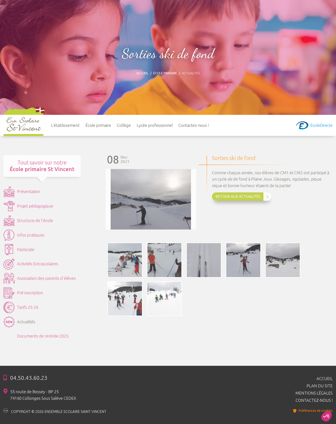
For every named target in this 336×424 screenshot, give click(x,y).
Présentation (21, 193)
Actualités (19, 323)
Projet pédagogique (28, 208)
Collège (124, 125)
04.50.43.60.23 (28, 378)
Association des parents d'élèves (39, 280)
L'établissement (65, 125)
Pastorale (18, 251)
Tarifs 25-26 (20, 309)
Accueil (142, 73)
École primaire (165, 73)
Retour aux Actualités (242, 198)
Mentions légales (314, 393)
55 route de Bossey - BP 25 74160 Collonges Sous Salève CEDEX (43, 394)
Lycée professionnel (155, 125)
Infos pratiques (23, 237)
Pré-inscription (23, 295)
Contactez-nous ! (193, 125)
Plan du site (320, 385)
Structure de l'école (28, 222)
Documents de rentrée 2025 (42, 338)
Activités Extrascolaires (30, 266)
